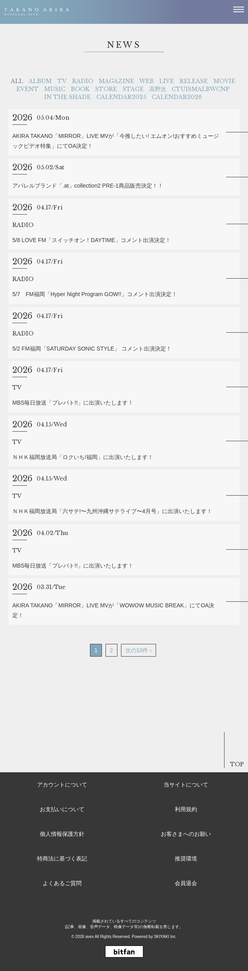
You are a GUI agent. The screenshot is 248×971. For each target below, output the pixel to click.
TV (61, 81)
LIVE (166, 81)
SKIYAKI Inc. (165, 936)
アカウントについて (62, 784)
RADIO (82, 81)
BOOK (80, 89)
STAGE (133, 89)
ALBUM (40, 81)
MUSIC (54, 89)
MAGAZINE (116, 81)
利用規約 (186, 809)
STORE (106, 89)
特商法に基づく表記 (62, 858)
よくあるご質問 (62, 883)
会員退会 (186, 883)
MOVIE (224, 81)
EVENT (27, 89)
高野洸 (157, 89)
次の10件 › (138, 650)
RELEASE (194, 81)
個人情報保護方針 (62, 834)
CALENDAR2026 (177, 97)
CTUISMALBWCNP (201, 89)
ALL (17, 81)
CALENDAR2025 (121, 97)
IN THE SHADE (67, 97)
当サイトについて (186, 784)
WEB (146, 81)
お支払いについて (62, 809)
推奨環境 (186, 858)
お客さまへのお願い (186, 834)
